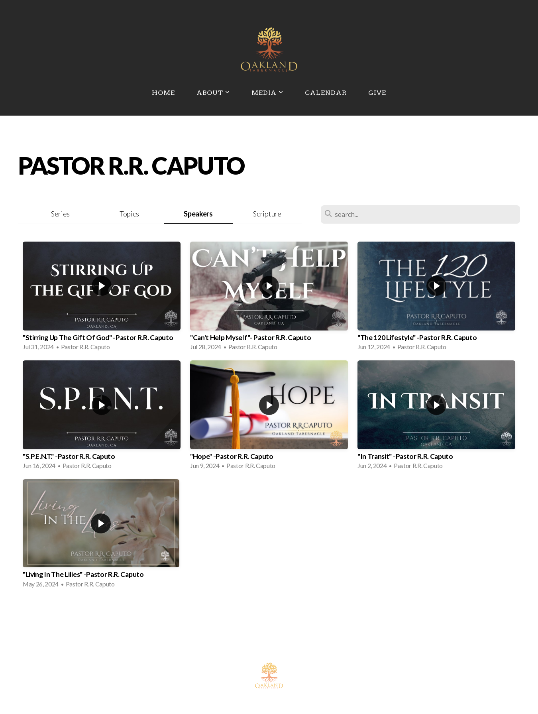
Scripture (267, 213)
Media (267, 92)
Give (377, 92)
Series (60, 213)
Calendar (326, 92)
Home (163, 92)
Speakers (198, 213)
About (213, 92)
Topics (129, 213)
